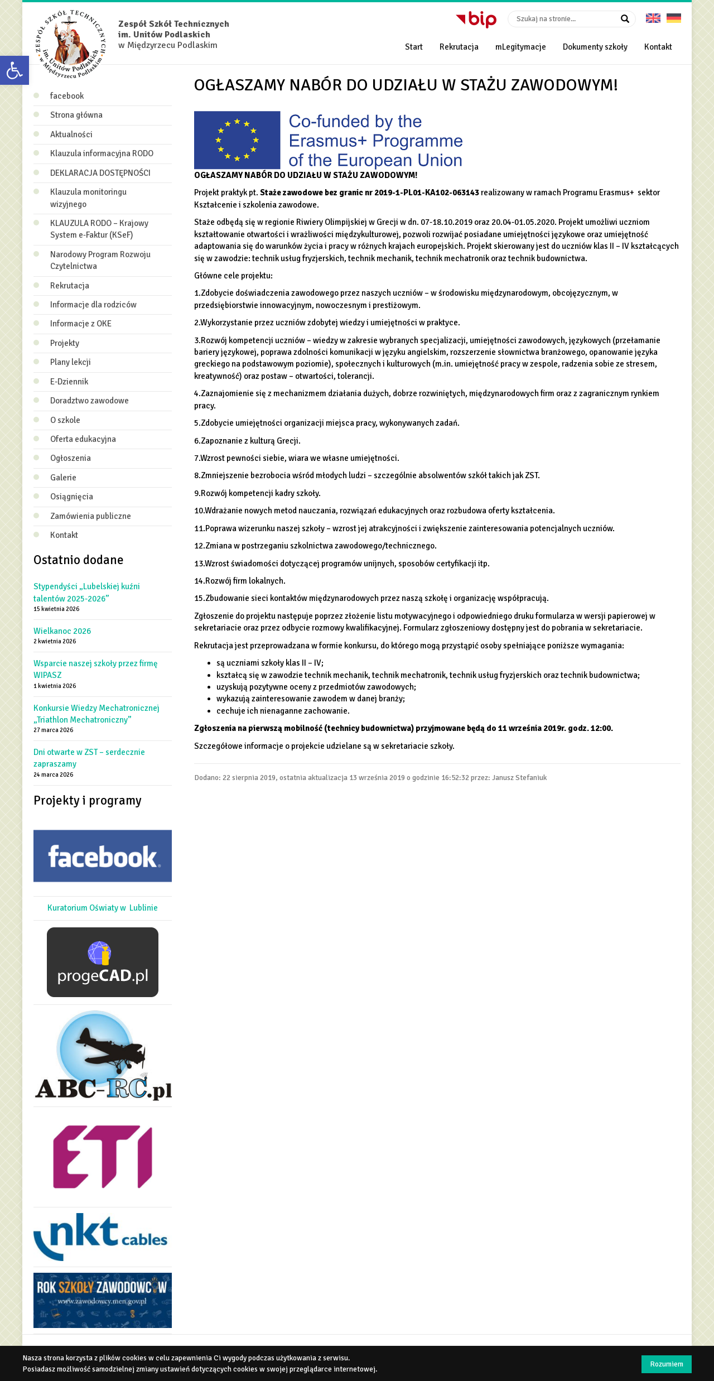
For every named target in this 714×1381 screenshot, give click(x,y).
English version (653, 14)
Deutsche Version (674, 14)
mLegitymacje (520, 47)
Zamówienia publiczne (90, 516)
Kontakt (658, 47)
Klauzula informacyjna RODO (101, 153)
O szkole (65, 420)
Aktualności (71, 134)
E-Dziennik (69, 382)
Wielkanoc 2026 (62, 631)
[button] (14, 70)
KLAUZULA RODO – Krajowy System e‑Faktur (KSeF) (99, 229)
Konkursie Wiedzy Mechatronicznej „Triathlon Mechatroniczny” (96, 714)
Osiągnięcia (71, 497)
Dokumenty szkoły (595, 47)
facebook (67, 96)
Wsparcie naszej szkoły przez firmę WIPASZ (95, 669)
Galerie (63, 478)
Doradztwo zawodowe (89, 401)
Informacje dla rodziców (93, 305)
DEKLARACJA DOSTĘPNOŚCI (100, 173)
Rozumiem (666, 1364)
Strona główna (76, 115)
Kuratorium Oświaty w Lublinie (102, 908)
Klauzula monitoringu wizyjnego (88, 198)
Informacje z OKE (81, 324)
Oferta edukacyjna (83, 439)
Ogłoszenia (70, 458)
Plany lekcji (70, 362)
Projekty (64, 343)
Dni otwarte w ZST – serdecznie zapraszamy (89, 758)
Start (414, 47)
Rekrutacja (459, 47)
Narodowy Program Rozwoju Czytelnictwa (100, 260)
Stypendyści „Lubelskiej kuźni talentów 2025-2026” (86, 592)
